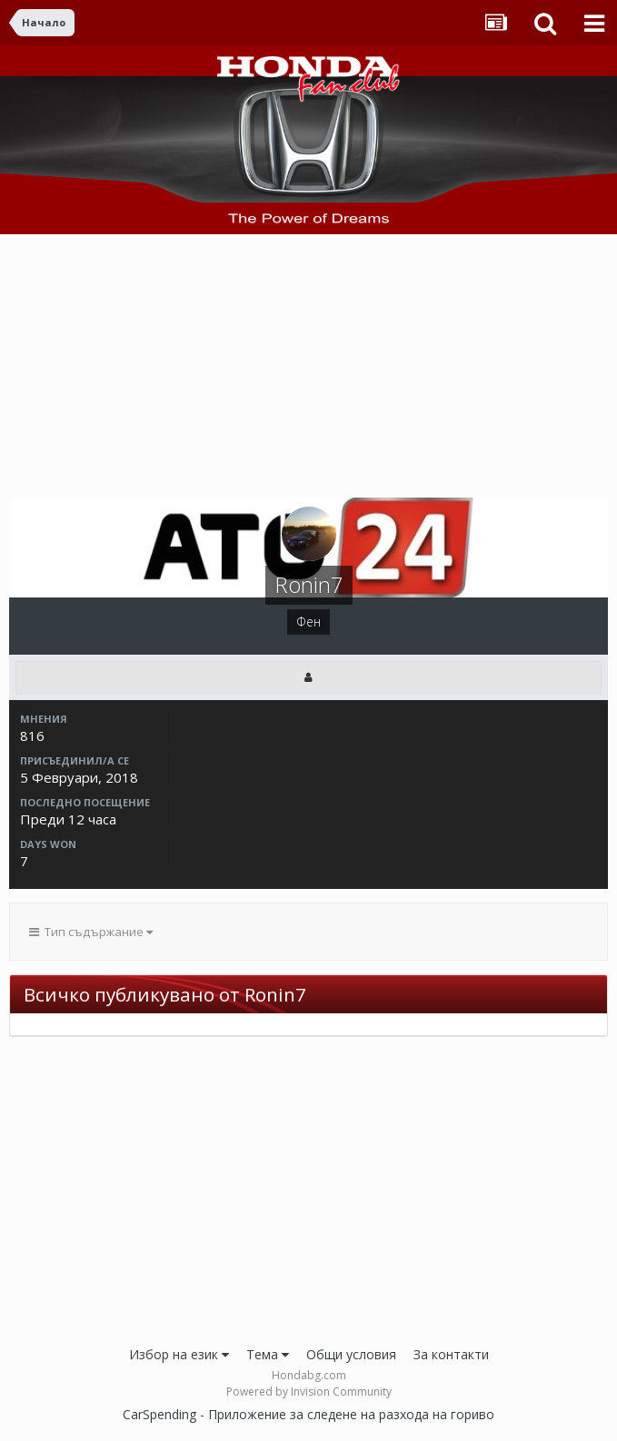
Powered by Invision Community (309, 1391)
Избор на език (179, 1354)
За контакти (451, 1354)
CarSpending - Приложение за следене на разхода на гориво (308, 1414)
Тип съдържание (91, 931)
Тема (267, 1354)
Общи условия (351, 1354)
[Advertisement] (309, 370)
